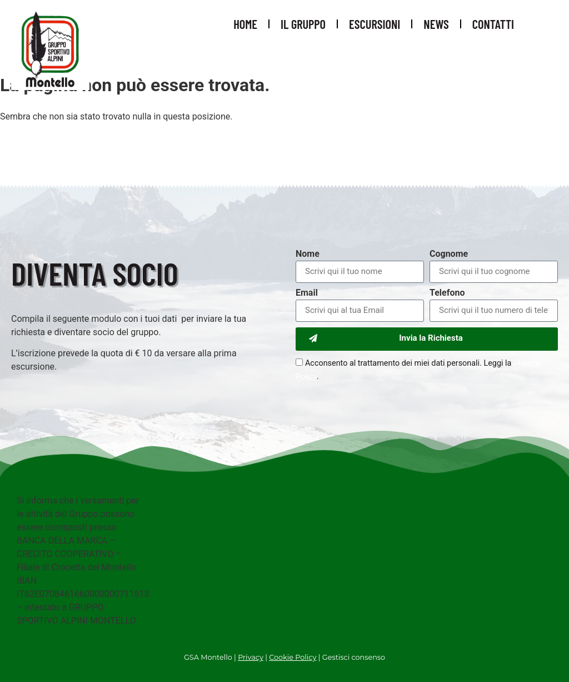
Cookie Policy (292, 657)
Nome (308, 254)
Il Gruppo (303, 24)
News (435, 24)
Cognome (449, 254)
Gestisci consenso (353, 657)
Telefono (447, 293)
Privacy (250, 657)
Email (307, 293)
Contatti (493, 24)
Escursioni (374, 24)
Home (245, 24)
